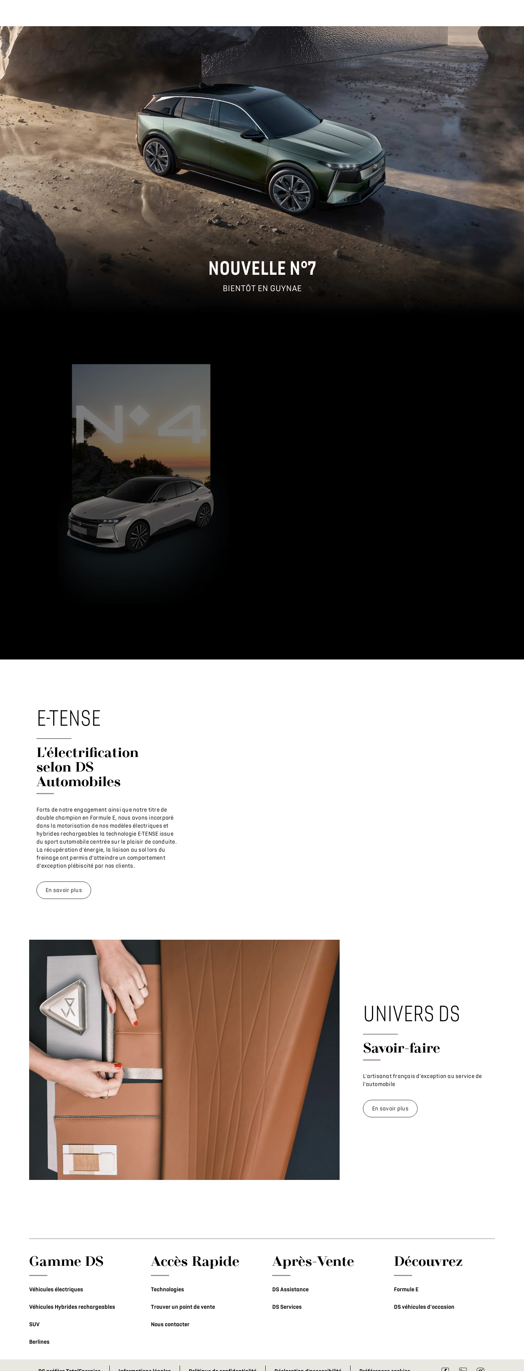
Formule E (406, 1289)
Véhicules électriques (56, 1289)
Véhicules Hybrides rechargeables (72, 1307)
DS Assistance (290, 1289)
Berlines (39, 1342)
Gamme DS (66, 1260)
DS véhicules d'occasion (424, 1307)
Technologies (167, 1289)
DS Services (287, 1307)
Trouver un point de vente (183, 1307)
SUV (34, 1324)
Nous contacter (170, 1324)
